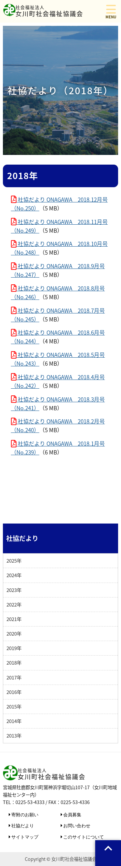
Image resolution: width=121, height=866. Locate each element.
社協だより (22, 825)
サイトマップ (24, 836)
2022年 (14, 604)
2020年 (14, 633)
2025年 (14, 560)
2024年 (14, 575)
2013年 (14, 735)
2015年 (14, 706)
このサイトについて (83, 836)
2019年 (14, 648)
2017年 (14, 677)
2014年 (14, 721)
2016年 (14, 692)
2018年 (14, 662)
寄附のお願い (24, 814)
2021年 (14, 619)
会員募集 (72, 814)
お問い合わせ (76, 825)
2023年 (14, 590)
